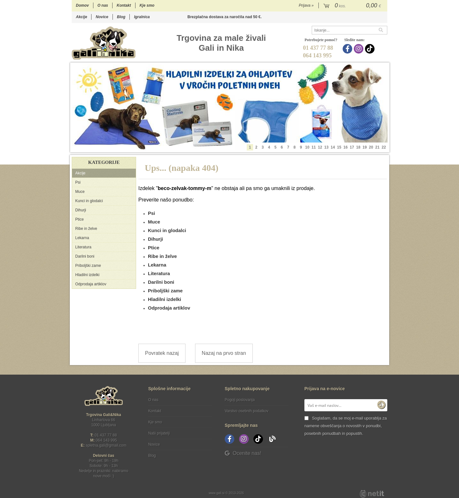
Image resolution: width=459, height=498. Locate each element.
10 (307, 147)
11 (313, 147)
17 (352, 147)
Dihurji (80, 210)
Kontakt (124, 5)
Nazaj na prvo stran (224, 353)
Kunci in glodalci (89, 201)
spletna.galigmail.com (106, 445)
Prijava (306, 5)
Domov (82, 5)
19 (364, 147)
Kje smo (147, 5)
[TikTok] (370, 49)
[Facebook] (348, 49)
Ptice (79, 219)
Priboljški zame (88, 265)
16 (345, 147)
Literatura (83, 247)
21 (377, 147)
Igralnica (141, 17)
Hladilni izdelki (87, 275)
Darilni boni (84, 256)
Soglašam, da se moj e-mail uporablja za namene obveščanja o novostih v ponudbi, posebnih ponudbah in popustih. (345, 426)
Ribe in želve (86, 228)
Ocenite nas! (243, 453)
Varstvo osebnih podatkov (246, 411)
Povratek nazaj (162, 353)
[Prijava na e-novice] (381, 405)
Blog (121, 17)
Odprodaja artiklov (90, 284)
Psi (78, 182)
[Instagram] (359, 49)
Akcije (81, 17)
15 (339, 147)
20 (371, 147)
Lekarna (82, 238)
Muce (79, 191)
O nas (103, 5)
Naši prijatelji (159, 433)
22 (384, 147)
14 (333, 147)
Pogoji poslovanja (240, 400)
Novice (102, 17)
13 (326, 147)
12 (320, 147)
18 (358, 147)
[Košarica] (353, 5)
